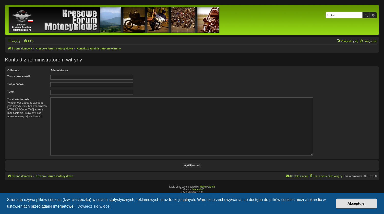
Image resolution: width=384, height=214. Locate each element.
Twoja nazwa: (15, 84)
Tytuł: (10, 91)
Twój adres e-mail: (19, 76)
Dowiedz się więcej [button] (93, 206)
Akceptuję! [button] (357, 203)
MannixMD (198, 189)
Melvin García (207, 186)
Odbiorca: (13, 70)
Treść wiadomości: (19, 99)
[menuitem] (29, 41)
